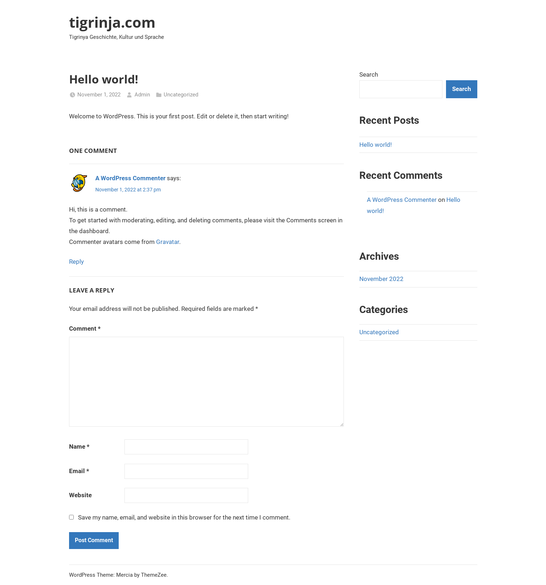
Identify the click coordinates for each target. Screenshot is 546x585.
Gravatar (167, 241)
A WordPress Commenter (130, 178)
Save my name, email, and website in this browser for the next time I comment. (184, 517)
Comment (85, 328)
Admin (142, 94)
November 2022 (381, 278)
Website (80, 495)
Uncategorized (181, 94)
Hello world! (375, 144)
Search (368, 74)
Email (79, 471)
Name (79, 446)
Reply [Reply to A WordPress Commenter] (76, 261)
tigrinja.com (112, 22)
